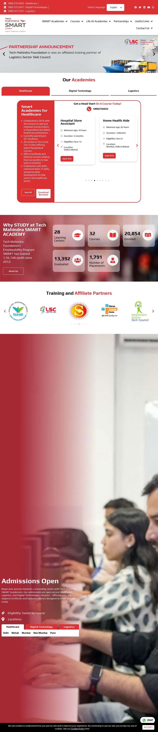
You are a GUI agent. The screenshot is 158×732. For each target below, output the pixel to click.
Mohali (74, 150)
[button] (4, 54)
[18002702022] (89, 109)
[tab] (26, 91)
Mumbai (110, 147)
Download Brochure (43, 193)
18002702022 (100, 108)
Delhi (66, 150)
